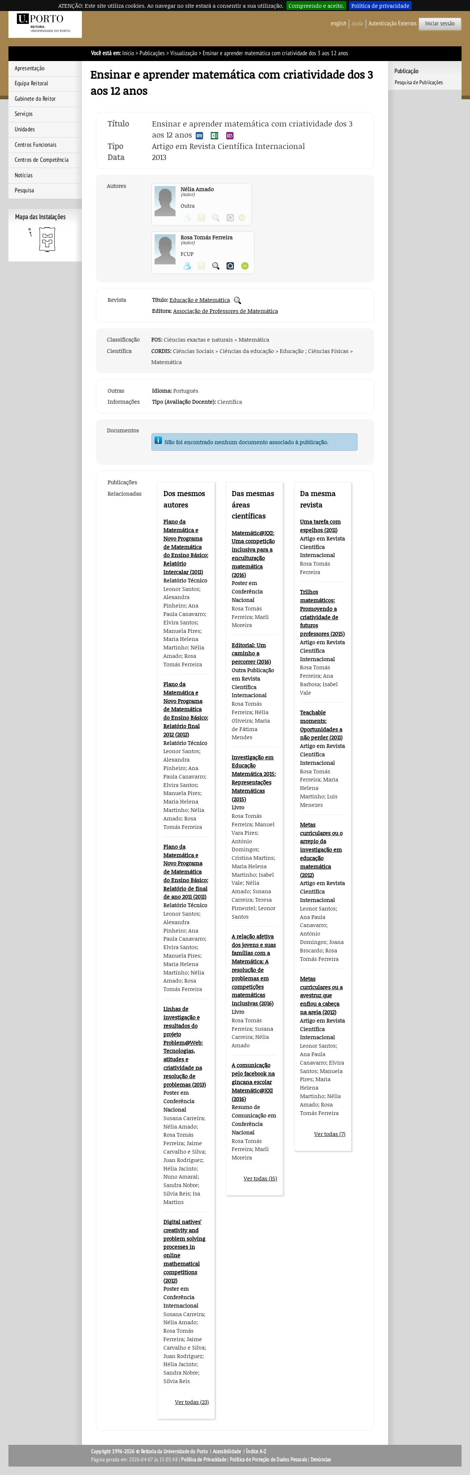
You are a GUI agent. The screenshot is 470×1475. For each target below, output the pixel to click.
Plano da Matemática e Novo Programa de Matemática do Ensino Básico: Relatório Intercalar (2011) (185, 547)
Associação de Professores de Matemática (225, 310)
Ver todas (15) (260, 1178)
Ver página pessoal (187, 266)
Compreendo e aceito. (316, 5)
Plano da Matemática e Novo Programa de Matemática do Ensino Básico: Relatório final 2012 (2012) (185, 709)
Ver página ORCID (245, 266)
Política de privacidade (380, 5)
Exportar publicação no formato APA (199, 135)
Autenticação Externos (393, 23)
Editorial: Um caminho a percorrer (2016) (251, 653)
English (338, 23)
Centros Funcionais (36, 145)
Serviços (24, 114)
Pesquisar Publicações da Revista (237, 300)
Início (128, 53)
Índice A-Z (256, 1451)
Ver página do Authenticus (230, 266)
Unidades (25, 129)
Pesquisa (25, 190)
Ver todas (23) (192, 1401)
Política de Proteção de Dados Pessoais (268, 1459)
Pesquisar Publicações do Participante (216, 266)
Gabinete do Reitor (35, 99)
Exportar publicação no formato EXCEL (214, 135)
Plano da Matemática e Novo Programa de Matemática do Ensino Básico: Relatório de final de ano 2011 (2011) (185, 872)
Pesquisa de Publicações (419, 82)
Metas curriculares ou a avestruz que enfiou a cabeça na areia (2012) (321, 995)
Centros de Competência (42, 160)
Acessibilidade (227, 1451)
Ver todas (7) (330, 1133)
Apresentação (29, 68)
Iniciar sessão (440, 23)
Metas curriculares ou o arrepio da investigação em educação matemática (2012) (321, 850)
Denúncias (321, 1459)
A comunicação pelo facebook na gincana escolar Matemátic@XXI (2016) (253, 1081)
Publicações (152, 53)
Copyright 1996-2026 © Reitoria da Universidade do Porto (149, 1451)
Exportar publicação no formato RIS (230, 135)
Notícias (24, 175)
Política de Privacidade (203, 1459)
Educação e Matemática (200, 299)
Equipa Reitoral (31, 83)
